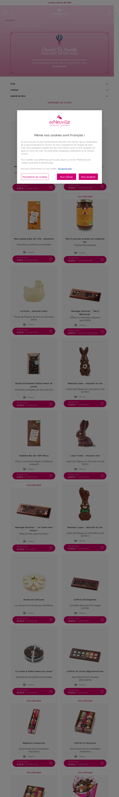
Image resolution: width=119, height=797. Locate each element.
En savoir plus (65, 168)
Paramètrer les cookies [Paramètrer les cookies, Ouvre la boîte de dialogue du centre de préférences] (35, 176)
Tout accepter (88, 176)
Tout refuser (66, 176)
